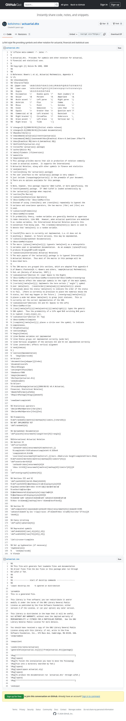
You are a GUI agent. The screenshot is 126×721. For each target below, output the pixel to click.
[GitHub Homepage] (54, 713)
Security (30, 709)
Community (47, 709)
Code (7, 34)
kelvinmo (14, 24)
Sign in (104, 4)
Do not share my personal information (99, 709)
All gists (64, 4)
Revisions (23, 34)
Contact (63, 709)
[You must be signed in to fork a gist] (118, 24)
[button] (104, 34)
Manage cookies (75, 709)
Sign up (115, 4)
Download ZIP (116, 34)
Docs (56, 709)
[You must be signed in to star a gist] (104, 24)
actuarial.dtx (30, 24)
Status (38, 709)
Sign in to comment (91, 696)
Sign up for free (14, 696)
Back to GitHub (78, 4)
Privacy (22, 709)
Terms (14, 709)
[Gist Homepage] (14, 4)
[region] (63, 303)
